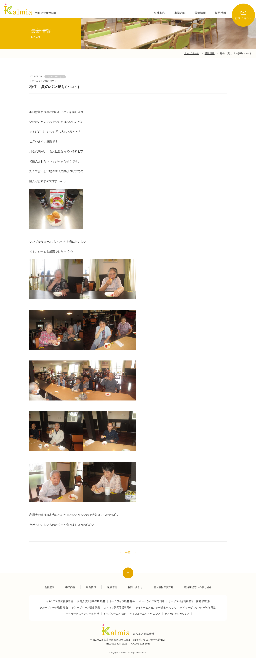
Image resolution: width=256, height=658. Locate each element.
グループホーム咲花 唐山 (54, 607)
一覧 (127, 552)
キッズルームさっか (114, 613)
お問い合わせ (243, 12)
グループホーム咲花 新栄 (86, 607)
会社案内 (159, 12)
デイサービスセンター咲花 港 (82, 613)
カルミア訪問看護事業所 (118, 607)
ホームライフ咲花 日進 (152, 601)
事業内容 (180, 12)
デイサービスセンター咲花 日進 (198, 607)
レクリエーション (55, 76)
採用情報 (220, 12)
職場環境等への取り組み (198, 587)
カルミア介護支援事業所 (59, 601)
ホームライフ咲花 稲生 (43, 81)
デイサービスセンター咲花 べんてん (156, 607)
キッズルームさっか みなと (145, 613)
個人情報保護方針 (163, 587)
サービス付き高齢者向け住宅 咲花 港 (189, 601)
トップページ (191, 53)
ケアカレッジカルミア (176, 613)
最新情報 (200, 12)
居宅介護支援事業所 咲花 (91, 601)
